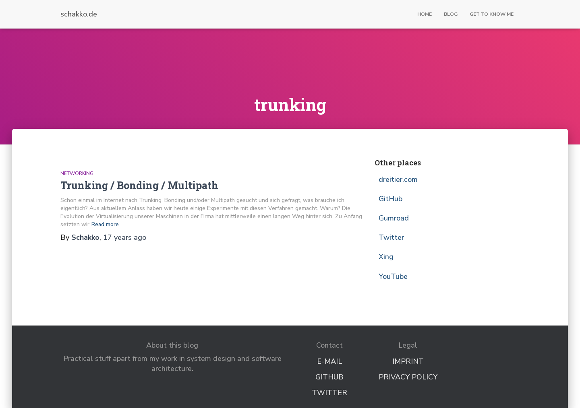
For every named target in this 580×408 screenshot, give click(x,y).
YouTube (393, 276)
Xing (386, 257)
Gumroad (394, 218)
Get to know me (492, 14)
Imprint (408, 361)
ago (124, 237)
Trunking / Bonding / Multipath (139, 185)
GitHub (390, 199)
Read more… (106, 224)
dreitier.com (398, 179)
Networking (76, 173)
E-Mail (329, 361)
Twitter (391, 237)
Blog (451, 14)
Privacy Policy (408, 377)
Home (424, 14)
